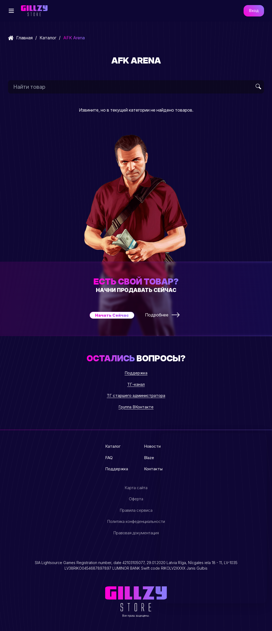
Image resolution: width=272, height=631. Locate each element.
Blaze (149, 457)
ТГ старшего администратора (136, 395)
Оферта (136, 498)
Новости (152, 446)
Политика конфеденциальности (136, 521)
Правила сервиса (136, 510)
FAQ (109, 457)
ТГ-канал (136, 384)
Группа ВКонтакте (136, 406)
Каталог (48, 37)
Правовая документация (136, 532)
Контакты (153, 468)
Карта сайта (136, 487)
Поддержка (136, 372)
